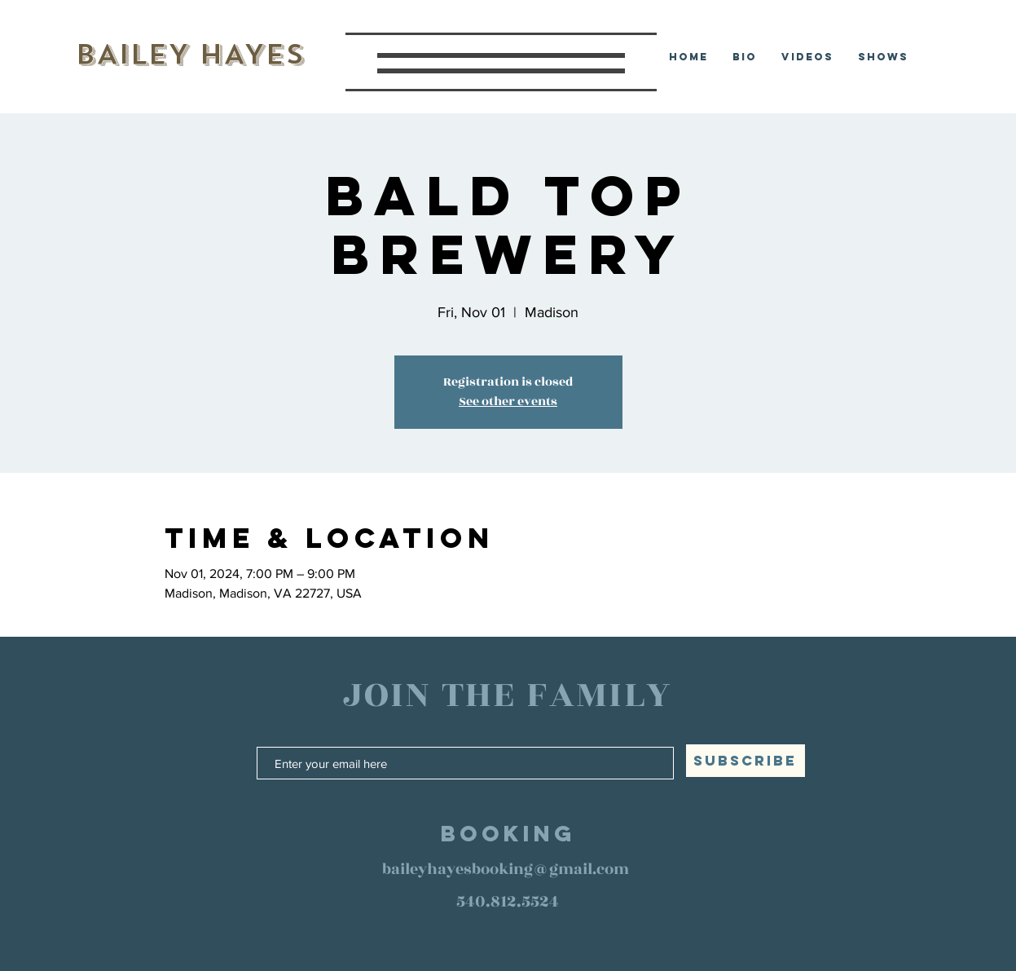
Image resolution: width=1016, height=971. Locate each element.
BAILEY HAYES (189, 54)
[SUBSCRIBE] (745, 760)
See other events (508, 401)
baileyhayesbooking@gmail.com (505, 869)
